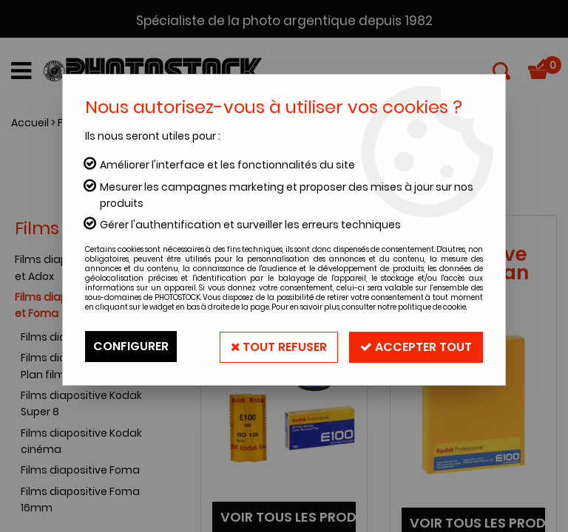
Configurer (131, 346)
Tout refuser (276, 346)
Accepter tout (415, 346)
